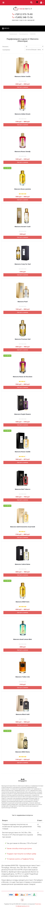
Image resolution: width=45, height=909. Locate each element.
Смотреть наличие (22, 87)
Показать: (5, 46)
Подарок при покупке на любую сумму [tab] (20, 853)
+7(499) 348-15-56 (24, 17)
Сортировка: (6, 50)
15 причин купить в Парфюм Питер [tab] (19, 858)
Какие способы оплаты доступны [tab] (18, 848)
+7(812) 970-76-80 (24, 14)
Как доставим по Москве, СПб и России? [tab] (21, 843)
